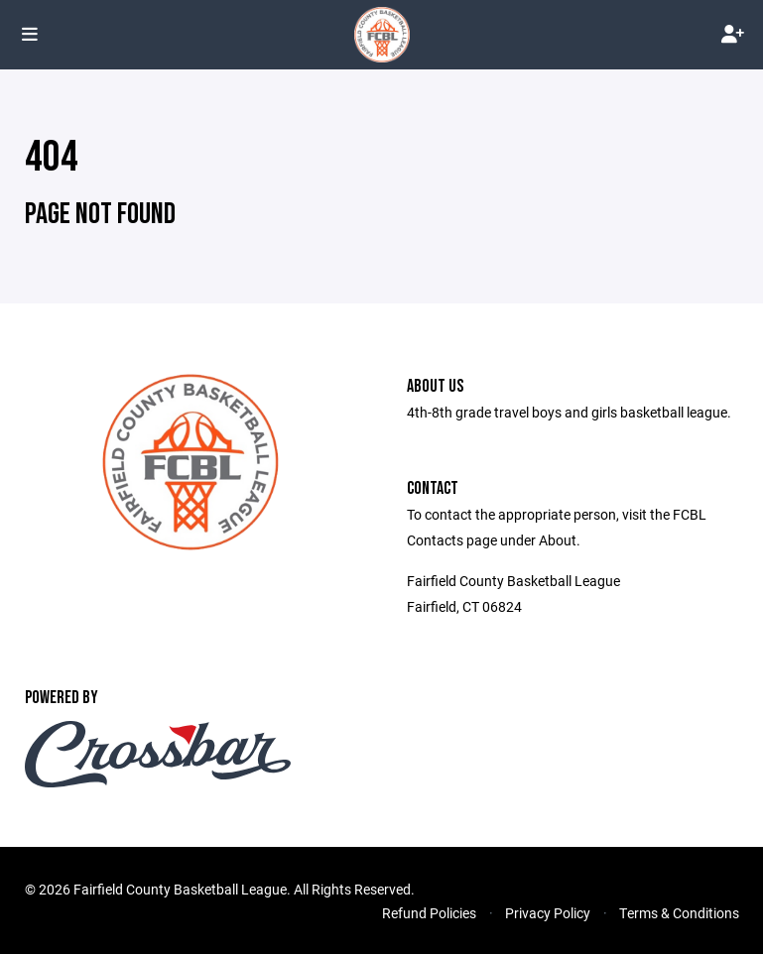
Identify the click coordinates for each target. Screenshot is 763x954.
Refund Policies (429, 912)
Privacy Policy (547, 912)
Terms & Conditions (679, 912)
